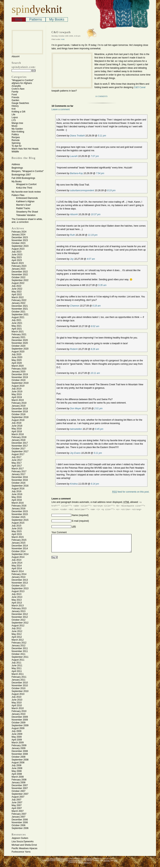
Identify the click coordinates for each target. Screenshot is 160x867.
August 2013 (18, 591)
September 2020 (20, 348)
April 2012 (17, 637)
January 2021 (18, 337)
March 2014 (18, 571)
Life (13, 114)
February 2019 (19, 403)
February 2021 (19, 334)
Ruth (72, 235)
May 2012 (17, 634)
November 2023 (20, 240)
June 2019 (17, 391)
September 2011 (20, 657)
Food (14, 94)
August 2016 (18, 488)
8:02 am (95, 326)
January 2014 (18, 577)
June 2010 (17, 699)
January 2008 (18, 782)
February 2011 (19, 677)
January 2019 (18, 405)
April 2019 (17, 397)
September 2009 (20, 725)
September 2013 (20, 588)
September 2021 (20, 314)
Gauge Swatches (20, 103)
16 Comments (101, 96)
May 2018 (17, 428)
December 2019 (20, 374)
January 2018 (18, 440)
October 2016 (18, 483)
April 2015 (17, 534)
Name (75, 515)
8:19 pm (111, 190)
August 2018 (18, 420)
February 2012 (19, 642)
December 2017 (20, 443)
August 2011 (18, 659)
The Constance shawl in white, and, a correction (27, 220)
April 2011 (17, 671)
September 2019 (20, 383)
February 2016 (19, 505)
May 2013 (17, 600)
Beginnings (17, 167)
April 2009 (17, 739)
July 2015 (16, 525)
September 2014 (20, 554)
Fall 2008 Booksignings (23, 178)
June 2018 (17, 425)
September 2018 (20, 417)
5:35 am (102, 285)
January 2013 (18, 611)
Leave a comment (60, 109)
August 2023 (18, 249)
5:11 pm (102, 135)
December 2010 (20, 682)
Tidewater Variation (26, 215)
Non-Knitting (18, 131)
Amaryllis (16, 86)
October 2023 (18, 243)
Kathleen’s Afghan (25, 201)
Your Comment (59, 532)
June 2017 (17, 460)
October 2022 (18, 277)
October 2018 (18, 414)
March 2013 (18, 605)
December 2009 (20, 717)
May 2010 (17, 702)
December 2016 (20, 477)
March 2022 (18, 297)
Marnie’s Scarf (23, 205)
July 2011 (16, 662)
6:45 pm (99, 429)
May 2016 (17, 497)
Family (15, 91)
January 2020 (18, 371)
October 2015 (18, 517)
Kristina (74, 483)
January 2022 (18, 303)
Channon (74, 305)
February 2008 (19, 779)
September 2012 (20, 622)
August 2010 (18, 694)
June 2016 (17, 494)
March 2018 (18, 434)
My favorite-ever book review (26, 191)
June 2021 (17, 323)
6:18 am (96, 305)
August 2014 (18, 557)
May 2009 (17, 737)
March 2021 (18, 331)
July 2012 (16, 628)
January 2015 (18, 542)
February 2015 (19, 540)
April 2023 (17, 260)
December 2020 (20, 340)
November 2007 (20, 788)
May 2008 (17, 771)
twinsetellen (76, 429)
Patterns (35, 19)
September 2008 (20, 759)
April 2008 (17, 774)
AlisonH (74, 214)
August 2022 (18, 283)
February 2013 (19, 608)
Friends (15, 97)
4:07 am (91, 259)
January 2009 (18, 748)
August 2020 (18, 351)
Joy (72, 259)
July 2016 (16, 491)
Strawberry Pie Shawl (27, 211)
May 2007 (17, 805)
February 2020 (19, 368)
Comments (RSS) (75, 860)
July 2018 (16, 423)
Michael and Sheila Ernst (24, 845)
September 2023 (20, 246)
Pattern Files (18, 195)
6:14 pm (95, 483)
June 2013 (17, 597)
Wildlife (15, 151)
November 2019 (20, 377)
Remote (16, 140)
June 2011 (17, 665)
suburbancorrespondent (82, 190)
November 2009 (20, 719)
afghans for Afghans (22, 83)
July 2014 (16, 560)
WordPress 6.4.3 (84, 862)
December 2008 (20, 751)
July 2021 (16, 320)
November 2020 (20, 343)
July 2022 (16, 286)
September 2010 (20, 691)
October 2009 (18, 722)
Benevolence (89, 859)
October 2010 (18, 688)
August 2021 (18, 317)
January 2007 (18, 816)
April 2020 (17, 363)
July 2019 (16, 388)
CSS (115, 860)
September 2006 (20, 828)
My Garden (17, 128)
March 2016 (18, 503)
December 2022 (20, 271)
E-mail (75, 521)
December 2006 (20, 819)
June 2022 (17, 288)
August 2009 (18, 728)
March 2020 (18, 366)
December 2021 (20, 306)
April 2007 (17, 808)
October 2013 (18, 585)
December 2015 (20, 511)
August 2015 (18, 522)
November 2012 (20, 617)
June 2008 (17, 768)
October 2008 (18, 757)
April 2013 (17, 602)
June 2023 (17, 254)
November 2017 (20, 445)
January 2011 (18, 679)
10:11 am (95, 373)
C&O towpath (61, 32)
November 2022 (20, 274)
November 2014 (20, 548)
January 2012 (18, 645)
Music (14, 126)
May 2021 (17, 326)
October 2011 (18, 654)
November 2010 (20, 685)
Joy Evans (75, 453)
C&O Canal (139, 87)
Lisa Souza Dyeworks (22, 841)
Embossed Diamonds (27, 198)
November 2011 (20, 651)
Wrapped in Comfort (26, 184)
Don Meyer (75, 408)
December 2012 (20, 614)
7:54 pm (100, 173)
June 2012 (17, 631)
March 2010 (18, 708)
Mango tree (17, 123)
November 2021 (20, 308)
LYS (14, 120)
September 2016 (20, 485)
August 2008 (18, 762)
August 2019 (18, 386)
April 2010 (17, 705)
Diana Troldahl (77, 135)
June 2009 (17, 734)
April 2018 (17, 431)
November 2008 (20, 754)
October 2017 (18, 448)
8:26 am (95, 349)
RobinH (74, 349)
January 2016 (18, 508)
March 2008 (18, 776)
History (15, 106)
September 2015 (20, 520)
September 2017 (20, 451)
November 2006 (20, 822)
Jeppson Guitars (20, 838)
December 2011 (20, 648)
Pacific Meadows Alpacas (24, 848)
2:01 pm (98, 408)
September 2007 (20, 794)
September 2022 (20, 280)
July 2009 (16, 731)
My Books (56, 19)
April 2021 (17, 328)
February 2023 (19, 266)
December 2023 (20, 237)
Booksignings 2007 (21, 174)
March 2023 (18, 263)
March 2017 (18, 468)
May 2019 (17, 394)
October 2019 (18, 380)
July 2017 (16, 457)
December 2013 (20, 580)
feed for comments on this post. (130, 491)
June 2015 (17, 528)
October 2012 (18, 620)
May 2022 (17, 291)
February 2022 (19, 300)
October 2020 (18, 346)
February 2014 (19, 574)
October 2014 (18, 551)
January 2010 (18, 714)
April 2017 (17, 465)
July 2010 (16, 697)
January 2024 (18, 234)
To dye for (17, 146)
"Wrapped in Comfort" (23, 80)
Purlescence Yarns (21, 851)
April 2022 (17, 294)
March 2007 (18, 811)
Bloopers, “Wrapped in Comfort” (28, 171)
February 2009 (19, 745)
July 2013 (16, 594)
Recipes (16, 137)
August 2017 (18, 454)
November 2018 (20, 411)
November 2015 (20, 514)
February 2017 (19, 471)
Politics (15, 134)
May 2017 (17, 463)
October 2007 (18, 791)
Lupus (15, 117)
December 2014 (20, 545)
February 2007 (19, 814)
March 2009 (18, 742)
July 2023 (16, 251)
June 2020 (17, 357)
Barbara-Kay (76, 173)
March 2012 (18, 640)
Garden (15, 100)
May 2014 (17, 565)
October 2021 (18, 311)
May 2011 (17, 668)
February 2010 (19, 711)
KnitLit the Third (24, 187)
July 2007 (16, 799)
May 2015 (17, 531)
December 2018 (20, 408)
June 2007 (17, 802)
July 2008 (16, 765)
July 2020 (16, 354)
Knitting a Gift (18, 111)
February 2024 (19, 231)
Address (16, 164)
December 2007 (20, 785)
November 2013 (20, 582)
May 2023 (17, 257)
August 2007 (18, 796)
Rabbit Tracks (23, 208)
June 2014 (17, 562)
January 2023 (18, 269)
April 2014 (17, 568)
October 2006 (18, 825)
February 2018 (19, 437)
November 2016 (20, 480)
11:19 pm (92, 235)
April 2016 (17, 500)
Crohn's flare (18, 89)
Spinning (16, 143)
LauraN (74, 156)
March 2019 (18, 400)
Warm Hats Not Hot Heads (25, 148)
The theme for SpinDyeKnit (57, 859)
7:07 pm (95, 156)
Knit (14, 108)
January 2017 (18, 474)
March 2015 (18, 537)
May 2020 (17, 360)
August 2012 (18, 625)
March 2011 (18, 674)
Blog (18, 19)
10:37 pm (95, 214)
